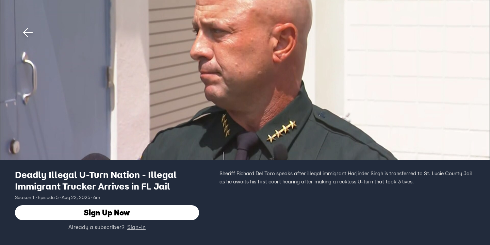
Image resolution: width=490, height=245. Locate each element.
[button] (27, 32)
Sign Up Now (107, 212)
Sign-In (136, 227)
